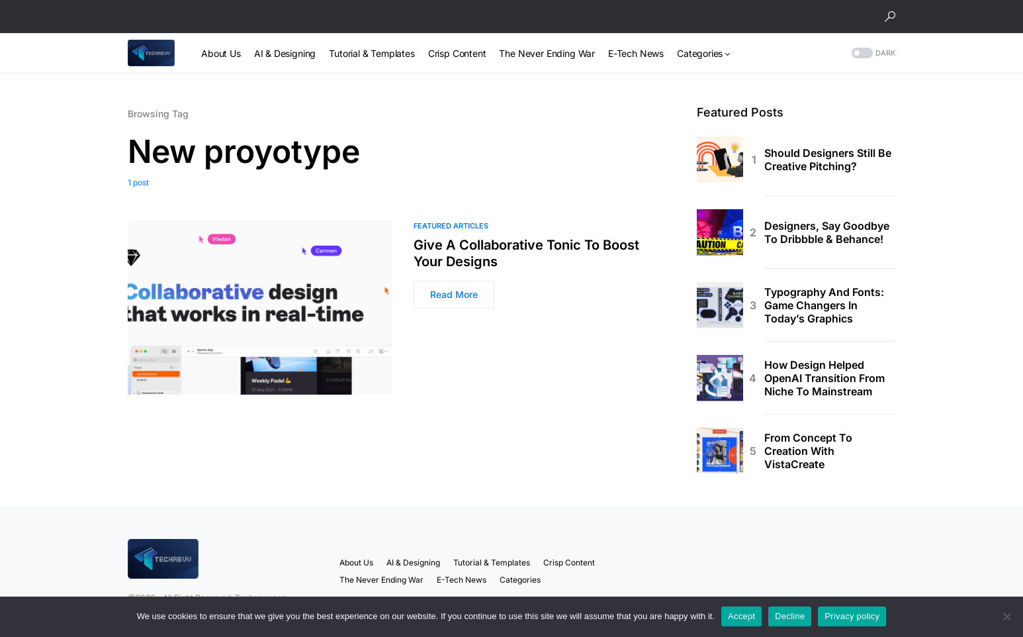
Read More (454, 294)
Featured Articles (451, 225)
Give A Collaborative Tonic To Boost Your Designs (526, 253)
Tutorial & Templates (491, 562)
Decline (790, 616)
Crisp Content (569, 562)
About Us (356, 562)
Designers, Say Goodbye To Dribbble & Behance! (826, 232)
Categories (520, 580)
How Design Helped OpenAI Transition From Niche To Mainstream (824, 378)
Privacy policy (851, 616)
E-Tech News (461, 580)
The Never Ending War (381, 580)
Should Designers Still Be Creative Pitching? (827, 159)
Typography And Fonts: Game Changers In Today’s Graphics (824, 305)
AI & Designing (413, 562)
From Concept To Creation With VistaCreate (808, 451)
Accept (741, 616)
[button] (890, 16)
